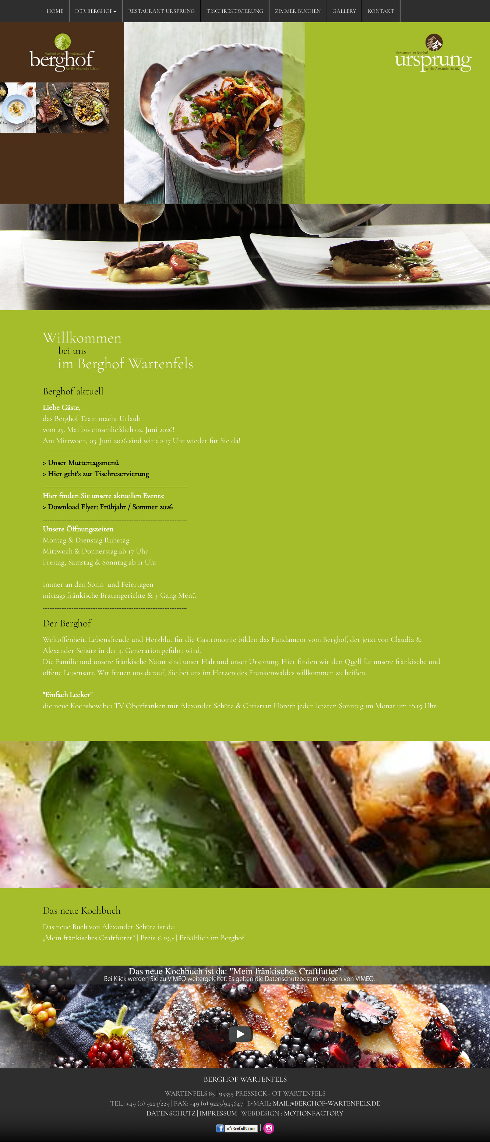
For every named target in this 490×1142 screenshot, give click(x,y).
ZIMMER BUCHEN (298, 11)
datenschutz (171, 1113)
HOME (55, 11)
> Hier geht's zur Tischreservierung (96, 473)
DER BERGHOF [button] (95, 11)
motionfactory (313, 1113)
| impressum (217, 1113)
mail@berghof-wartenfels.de (326, 1103)
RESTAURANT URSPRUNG (161, 11)
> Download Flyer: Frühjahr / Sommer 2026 (108, 507)
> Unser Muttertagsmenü (81, 462)
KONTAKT (381, 11)
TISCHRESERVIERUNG (235, 11)
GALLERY (344, 11)
